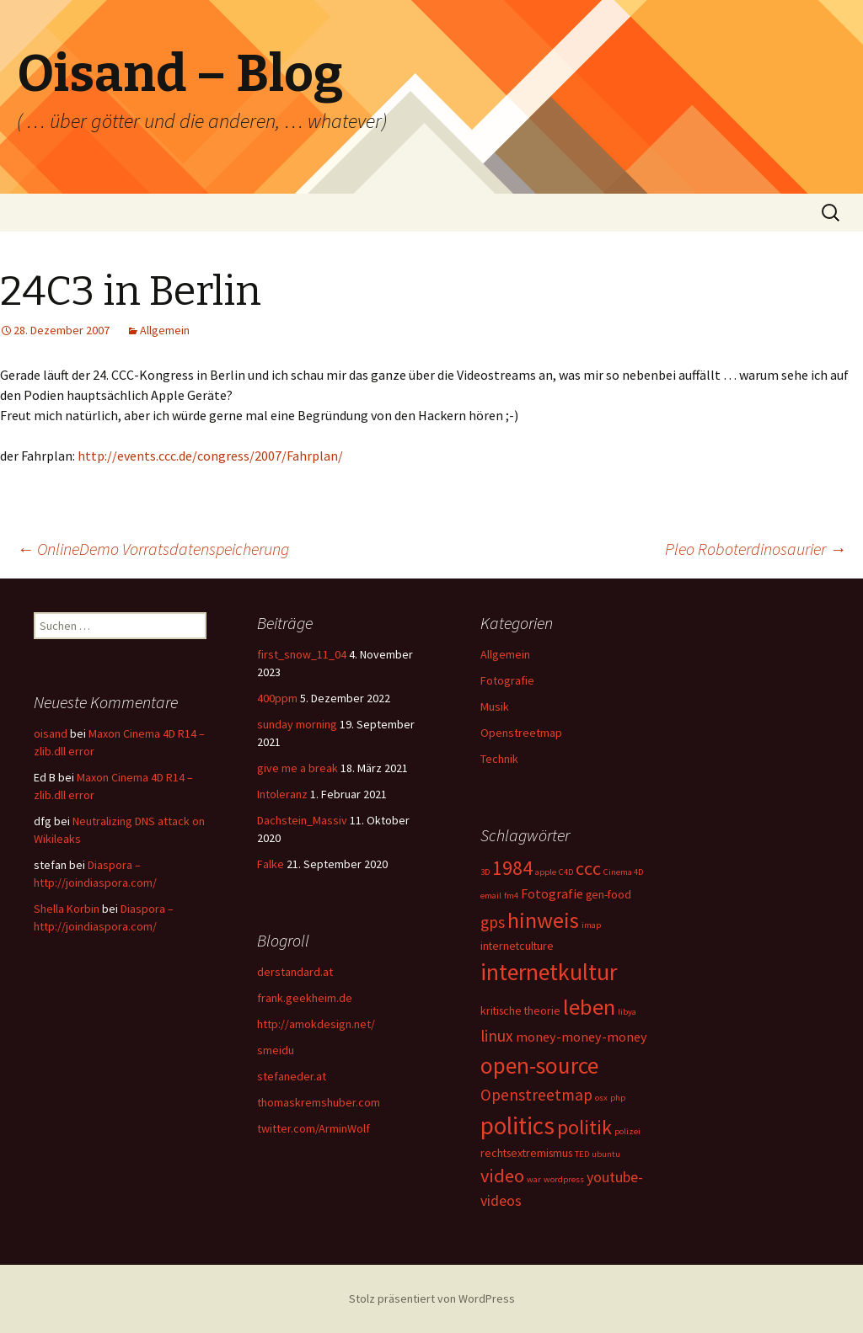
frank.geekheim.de (304, 997)
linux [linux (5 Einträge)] (496, 1036)
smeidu (275, 1050)
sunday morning (297, 724)
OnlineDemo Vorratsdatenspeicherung (153, 548)
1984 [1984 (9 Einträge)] (512, 868)
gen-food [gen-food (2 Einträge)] (608, 894)
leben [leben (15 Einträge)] (589, 1007)
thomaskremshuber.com (318, 1102)
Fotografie (507, 680)
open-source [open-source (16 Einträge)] (539, 1065)
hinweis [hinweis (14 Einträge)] (543, 920)
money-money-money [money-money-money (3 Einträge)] (581, 1036)
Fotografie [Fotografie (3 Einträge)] (552, 893)
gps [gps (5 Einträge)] (492, 922)
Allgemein (165, 330)
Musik (494, 706)
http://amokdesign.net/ (316, 1024)
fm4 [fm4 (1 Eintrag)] (511, 895)
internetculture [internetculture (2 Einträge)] (517, 945)
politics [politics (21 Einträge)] (517, 1125)
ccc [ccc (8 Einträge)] (588, 868)
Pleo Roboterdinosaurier (755, 548)
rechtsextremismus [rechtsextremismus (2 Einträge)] (526, 1152)
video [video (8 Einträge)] (502, 1175)
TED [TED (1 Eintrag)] (582, 1154)
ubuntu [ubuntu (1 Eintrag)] (606, 1154)
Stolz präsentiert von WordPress (432, 1298)
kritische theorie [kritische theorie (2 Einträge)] (520, 1010)
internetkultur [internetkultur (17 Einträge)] (548, 972)
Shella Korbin (66, 908)
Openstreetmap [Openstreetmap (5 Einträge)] (536, 1095)
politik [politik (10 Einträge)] (584, 1127)
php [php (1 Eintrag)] (617, 1097)
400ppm (277, 698)
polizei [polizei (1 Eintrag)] (627, 1131)
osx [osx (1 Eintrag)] (601, 1097)
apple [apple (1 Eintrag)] (545, 871)
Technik (499, 758)
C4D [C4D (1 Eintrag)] (566, 871)
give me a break (297, 768)
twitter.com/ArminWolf (313, 1128)
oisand (50, 733)
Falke (270, 864)
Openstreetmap (521, 732)
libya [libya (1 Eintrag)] (627, 1011)
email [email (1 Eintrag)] (490, 895)
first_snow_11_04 (301, 654)
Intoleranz (282, 794)
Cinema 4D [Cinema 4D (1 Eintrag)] (623, 871)
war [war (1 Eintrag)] (534, 1179)
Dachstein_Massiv (302, 820)
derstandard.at (295, 971)
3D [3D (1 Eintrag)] (485, 871)
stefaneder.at (291, 1076)
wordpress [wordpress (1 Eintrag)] (564, 1179)
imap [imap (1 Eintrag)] (591, 925)
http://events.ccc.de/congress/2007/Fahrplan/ (210, 455)
